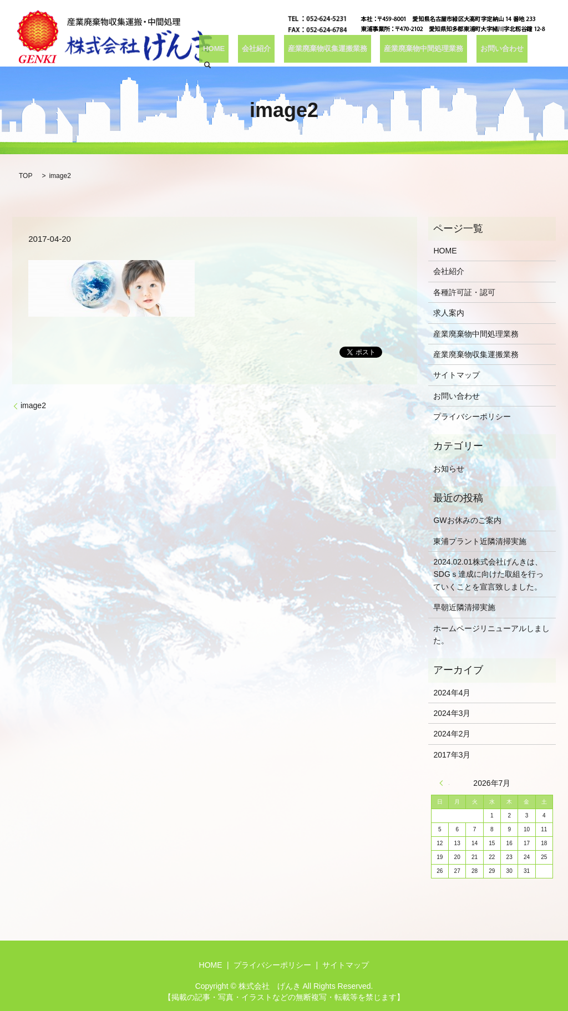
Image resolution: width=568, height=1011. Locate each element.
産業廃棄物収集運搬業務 (327, 51)
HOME (223, 51)
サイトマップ (456, 374)
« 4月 (444, 783)
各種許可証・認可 (464, 292)
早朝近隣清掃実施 (464, 607)
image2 (33, 405)
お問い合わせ (497, 51)
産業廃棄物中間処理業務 (421, 51)
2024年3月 (451, 713)
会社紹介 (259, 51)
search (538, 51)
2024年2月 (451, 733)
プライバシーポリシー (472, 416)
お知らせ (448, 468)
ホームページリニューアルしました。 (491, 634)
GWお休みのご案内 (467, 520)
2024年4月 (451, 692)
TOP (25, 176)
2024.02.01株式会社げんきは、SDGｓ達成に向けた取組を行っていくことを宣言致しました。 (488, 574)
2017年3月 (451, 754)
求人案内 (448, 312)
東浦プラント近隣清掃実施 (479, 541)
